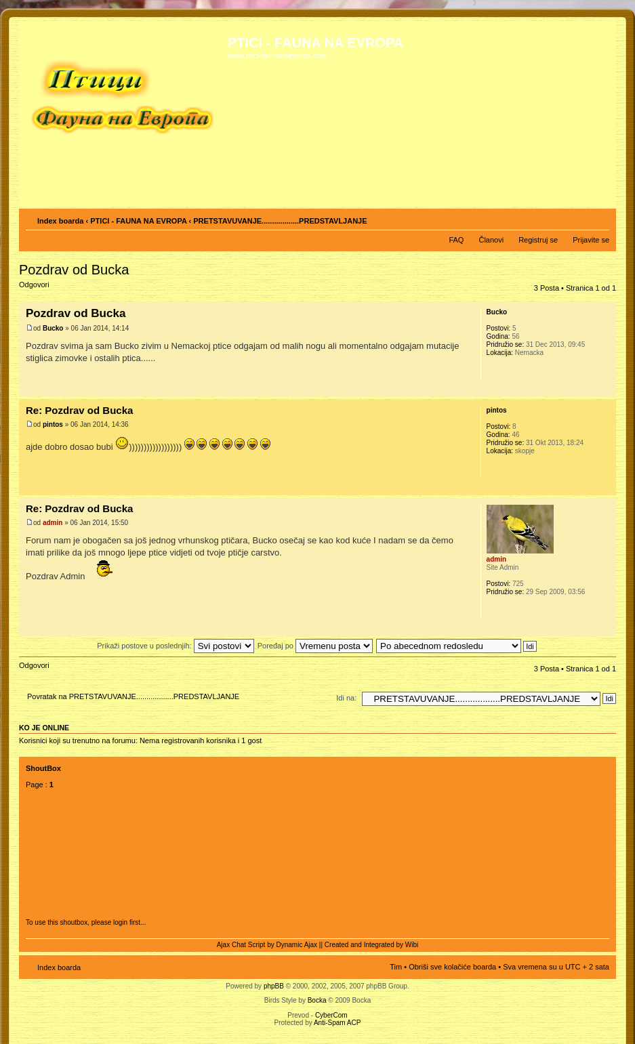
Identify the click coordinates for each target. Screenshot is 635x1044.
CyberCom (331, 1015)
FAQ (456, 240)
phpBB (274, 986)
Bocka (317, 1000)
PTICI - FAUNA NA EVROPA (138, 221)
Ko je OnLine (44, 728)
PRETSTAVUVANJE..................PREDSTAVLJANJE (280, 221)
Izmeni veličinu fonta (599, 218)
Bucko (53, 328)
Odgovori (51, 288)
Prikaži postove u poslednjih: (175, 646)
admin (52, 522)
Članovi (491, 240)
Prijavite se (591, 240)
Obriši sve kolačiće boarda (452, 967)
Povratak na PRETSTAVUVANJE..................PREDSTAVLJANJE (133, 696)
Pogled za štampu (578, 218)
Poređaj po (315, 646)
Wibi (411, 944)
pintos (53, 424)
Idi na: (346, 698)
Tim (396, 967)
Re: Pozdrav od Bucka (79, 410)
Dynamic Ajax (297, 944)
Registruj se (538, 240)
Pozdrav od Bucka (74, 269)
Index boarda (60, 221)
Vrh (605, 390)
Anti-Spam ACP (337, 1022)
